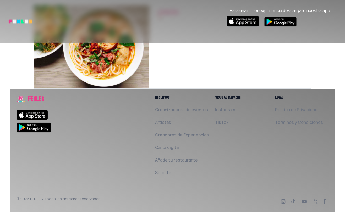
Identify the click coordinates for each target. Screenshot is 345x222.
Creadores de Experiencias (182, 135)
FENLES (36, 198)
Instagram (225, 110)
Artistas (163, 122)
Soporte (163, 172)
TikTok (221, 122)
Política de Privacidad (296, 110)
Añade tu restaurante (176, 160)
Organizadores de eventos (181, 110)
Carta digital (167, 147)
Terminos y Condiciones (299, 122)
